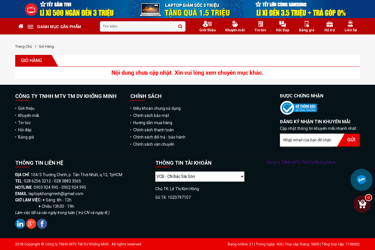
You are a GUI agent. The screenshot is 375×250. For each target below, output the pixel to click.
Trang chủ (23, 46)
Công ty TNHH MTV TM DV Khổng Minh (301, 162)
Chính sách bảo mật (151, 115)
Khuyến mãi (28, 115)
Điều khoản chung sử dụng (157, 108)
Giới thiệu (26, 108)
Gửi (351, 140)
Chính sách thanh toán (153, 130)
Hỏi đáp (25, 130)
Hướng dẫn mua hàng (152, 122)
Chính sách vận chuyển (153, 144)
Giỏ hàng (46, 46)
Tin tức (24, 122)
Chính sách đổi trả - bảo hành (159, 137)
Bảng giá (26, 137)
